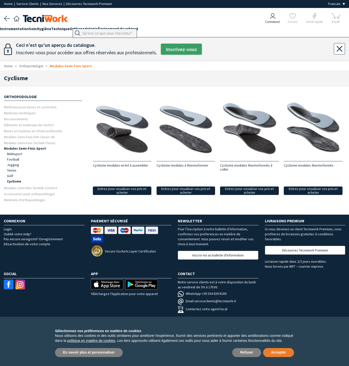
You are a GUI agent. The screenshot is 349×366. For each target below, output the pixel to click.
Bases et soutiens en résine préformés (33, 131)
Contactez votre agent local (202, 309)
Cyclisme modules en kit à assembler (120, 165)
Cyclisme (14, 181)
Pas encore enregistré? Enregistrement (33, 239)
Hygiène (56, 30)
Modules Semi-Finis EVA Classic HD (29, 137)
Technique (76, 30)
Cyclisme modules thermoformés (309, 165)
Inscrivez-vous (181, 49)
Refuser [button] (246, 352)
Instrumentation (18, 30)
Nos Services (53, 3)
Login (8, 229)
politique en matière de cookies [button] (91, 341)
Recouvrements (16, 119)
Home (8, 3)
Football (13, 159)
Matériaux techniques (20, 113)
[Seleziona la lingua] (336, 4)
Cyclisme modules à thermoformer (182, 165)
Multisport (14, 154)
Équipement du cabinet (141, 30)
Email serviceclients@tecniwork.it (207, 301)
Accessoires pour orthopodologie (29, 194)
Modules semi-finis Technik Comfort (30, 188)
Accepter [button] (278, 352)
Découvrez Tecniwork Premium (89, 3)
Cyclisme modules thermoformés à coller (246, 167)
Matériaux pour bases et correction (30, 107)
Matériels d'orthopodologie (24, 200)
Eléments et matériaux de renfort (29, 125)
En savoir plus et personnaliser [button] (89, 352)
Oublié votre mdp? (17, 234)
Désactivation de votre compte (27, 244)
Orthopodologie (103, 30)
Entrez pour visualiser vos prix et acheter (122, 190)
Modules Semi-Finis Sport (71, 66)
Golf (10, 176)
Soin (41, 30)
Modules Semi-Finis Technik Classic (30, 143)
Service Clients (28, 3)
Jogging (13, 165)
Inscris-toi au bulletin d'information (218, 255)
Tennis (11, 170)
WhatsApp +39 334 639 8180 (202, 293)
